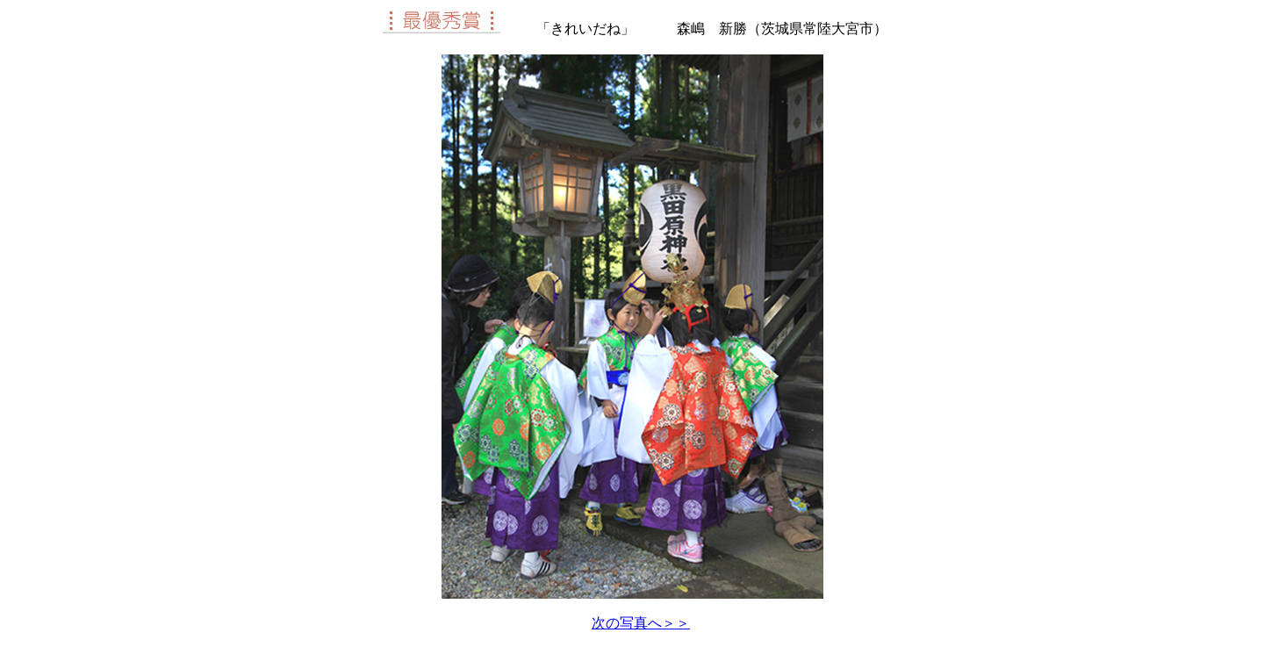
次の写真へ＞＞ (641, 622)
